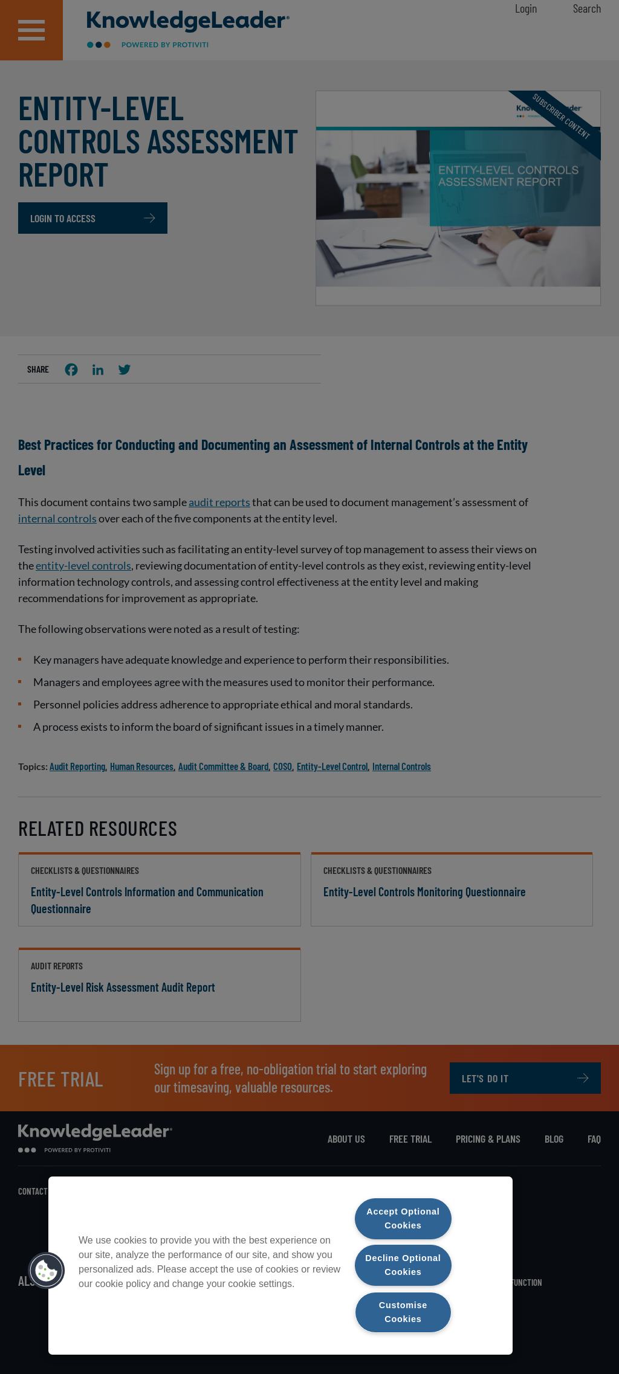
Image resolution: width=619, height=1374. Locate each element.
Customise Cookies (403, 1312)
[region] (280, 1266)
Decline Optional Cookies (403, 1265)
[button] (46, 1270)
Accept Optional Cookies (402, 1218)
